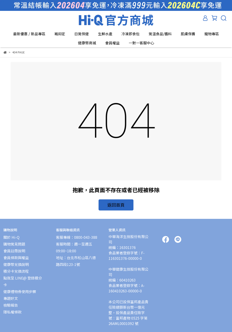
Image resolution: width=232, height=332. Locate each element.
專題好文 (10, 295)
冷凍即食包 (130, 33)
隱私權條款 (12, 309)
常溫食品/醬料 (160, 33)
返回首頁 (116, 204)
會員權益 (112, 42)
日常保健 (81, 33)
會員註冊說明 (14, 248)
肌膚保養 (188, 33)
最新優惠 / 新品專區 (29, 33)
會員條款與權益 (16, 255)
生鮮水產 (105, 33)
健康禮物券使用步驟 (19, 288)
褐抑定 (59, 33)
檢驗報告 (10, 302)
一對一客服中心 (141, 42)
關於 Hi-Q (11, 234)
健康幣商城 (87, 42)
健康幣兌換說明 (16, 261)
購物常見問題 (14, 241)
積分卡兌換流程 (16, 268)
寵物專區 (211, 33)
